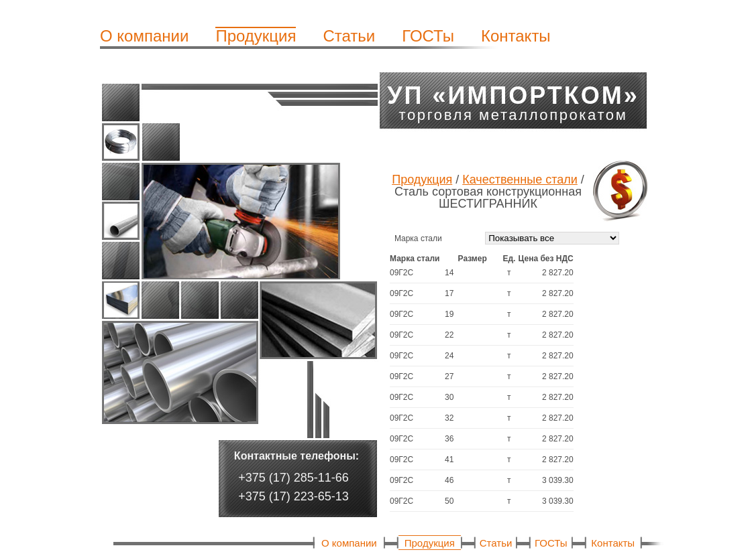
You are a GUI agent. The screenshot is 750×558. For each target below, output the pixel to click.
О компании (144, 36)
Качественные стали (520, 179)
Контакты (516, 36)
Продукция (255, 36)
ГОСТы (428, 36)
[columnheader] (417, 259)
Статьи (349, 36)
